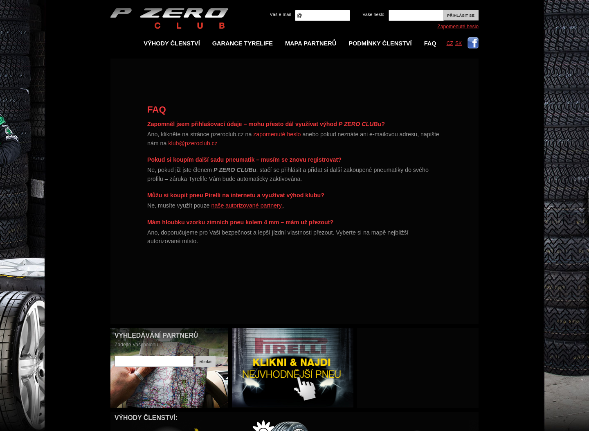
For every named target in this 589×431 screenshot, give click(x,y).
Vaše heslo (373, 14)
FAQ (430, 43)
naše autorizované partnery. (247, 205)
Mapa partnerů (310, 43)
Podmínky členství (379, 43)
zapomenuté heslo (277, 134)
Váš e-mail (280, 14)
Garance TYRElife (242, 43)
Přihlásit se (460, 15)
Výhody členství (172, 43)
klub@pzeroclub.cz (192, 143)
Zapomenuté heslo (458, 26)
